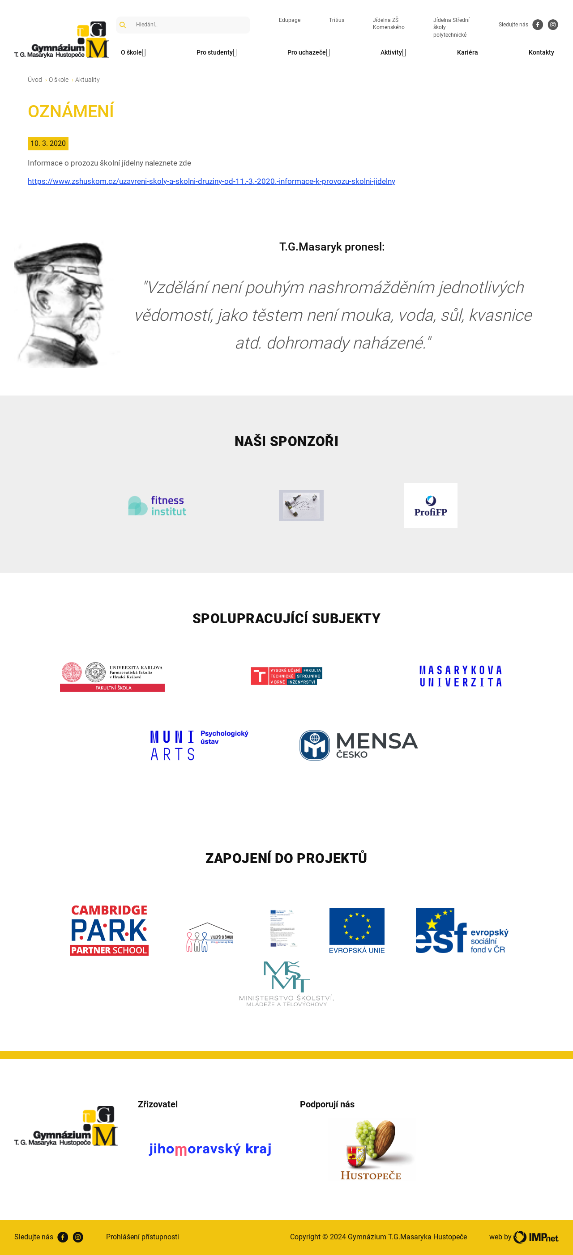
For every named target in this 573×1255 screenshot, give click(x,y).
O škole (133, 52)
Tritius (336, 20)
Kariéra (467, 52)
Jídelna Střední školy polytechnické (451, 27)
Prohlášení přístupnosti (142, 1237)
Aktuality (87, 79)
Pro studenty (217, 52)
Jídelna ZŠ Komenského (389, 24)
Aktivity (393, 52)
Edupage (289, 20)
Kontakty (541, 52)
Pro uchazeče (308, 52)
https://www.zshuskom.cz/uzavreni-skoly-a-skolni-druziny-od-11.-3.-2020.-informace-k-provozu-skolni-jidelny (211, 181)
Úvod (35, 79)
